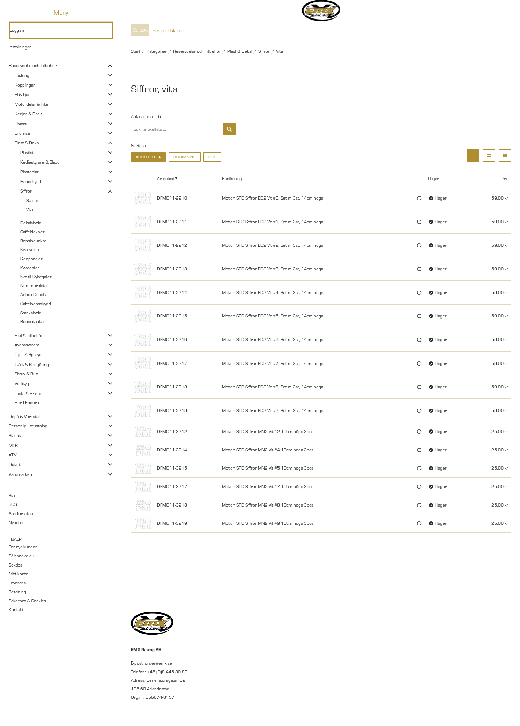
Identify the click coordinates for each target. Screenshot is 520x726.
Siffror (26, 191)
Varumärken (20, 474)
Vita (29, 209)
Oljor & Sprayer (29, 354)
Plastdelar (29, 172)
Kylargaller (29, 267)
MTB (13, 445)
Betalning (17, 592)
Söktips (15, 565)
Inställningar (20, 47)
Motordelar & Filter (32, 104)
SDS (13, 504)
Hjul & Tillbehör (29, 335)
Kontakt (16, 609)
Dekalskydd (31, 222)
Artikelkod (165, 178)
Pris (212, 156)
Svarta (32, 200)
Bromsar (23, 133)
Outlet (14, 464)
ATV (12, 454)
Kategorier (157, 51)
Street (15, 435)
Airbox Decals (33, 294)
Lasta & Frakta (28, 393)
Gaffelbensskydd (35, 303)
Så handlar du (21, 556)
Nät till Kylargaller (36, 277)
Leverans (17, 582)
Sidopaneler (31, 258)
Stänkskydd (31, 312)
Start (13, 495)
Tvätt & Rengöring (32, 364)
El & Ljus (22, 94)
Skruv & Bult (26, 374)
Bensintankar (32, 321)
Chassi (21, 123)
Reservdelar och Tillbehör (33, 65)
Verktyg (22, 383)
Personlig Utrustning (28, 425)
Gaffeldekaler (32, 232)
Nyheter (16, 522)
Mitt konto (18, 573)
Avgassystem (27, 345)
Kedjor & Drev (28, 114)
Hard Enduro (27, 402)
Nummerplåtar (34, 285)
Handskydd (30, 181)
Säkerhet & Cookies (27, 601)
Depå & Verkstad (25, 416)
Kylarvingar (30, 249)
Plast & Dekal (27, 143)
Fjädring (22, 75)
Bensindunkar (33, 241)
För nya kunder (23, 547)
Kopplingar (25, 85)
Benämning (184, 156)
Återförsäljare (22, 513)
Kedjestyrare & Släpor (40, 162)
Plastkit (27, 152)
